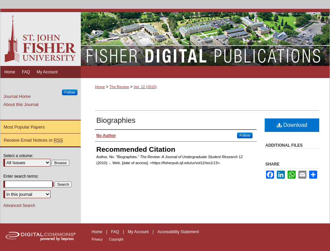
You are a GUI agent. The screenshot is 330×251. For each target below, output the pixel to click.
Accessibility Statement (178, 231)
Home (100, 87)
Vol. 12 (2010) (145, 87)
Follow (244, 135)
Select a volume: (18, 155)
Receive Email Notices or (33, 140)
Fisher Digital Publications (205, 37)
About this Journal (20, 104)
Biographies (115, 120)
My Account (139, 231)
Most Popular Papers (24, 127)
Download (292, 125)
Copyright (116, 239)
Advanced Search (19, 205)
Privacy (98, 239)
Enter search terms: (21, 176)
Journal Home (17, 96)
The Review (119, 87)
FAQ (115, 231)
